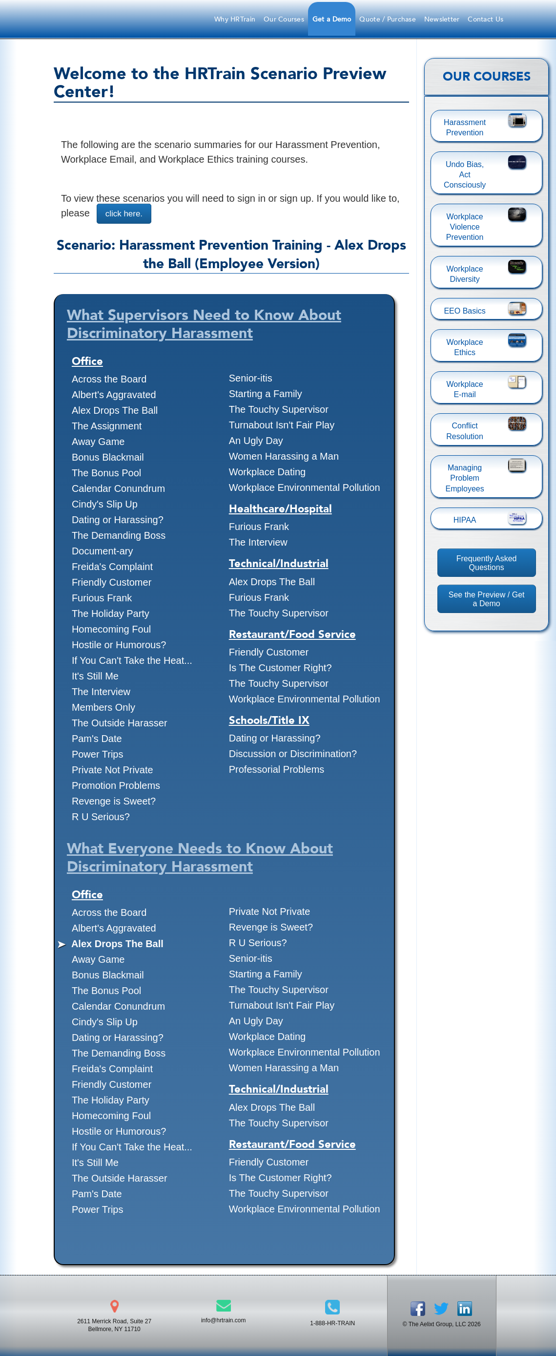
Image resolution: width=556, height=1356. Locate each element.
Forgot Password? (217, 225)
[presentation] (383, 349)
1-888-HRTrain (309, 120)
